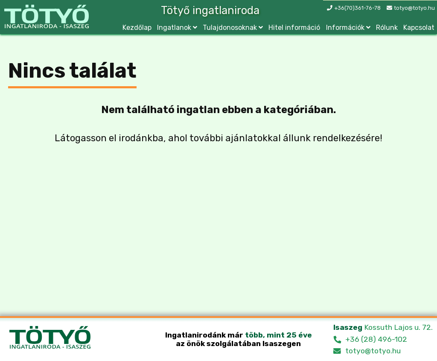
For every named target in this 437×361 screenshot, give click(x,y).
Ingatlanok (174, 27)
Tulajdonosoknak (230, 27)
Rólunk (387, 27)
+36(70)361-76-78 (357, 8)
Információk (345, 27)
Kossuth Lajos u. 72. (383, 327)
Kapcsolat (418, 27)
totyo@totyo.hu (414, 8)
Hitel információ (294, 27)
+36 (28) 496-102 (376, 339)
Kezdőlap (136, 27)
